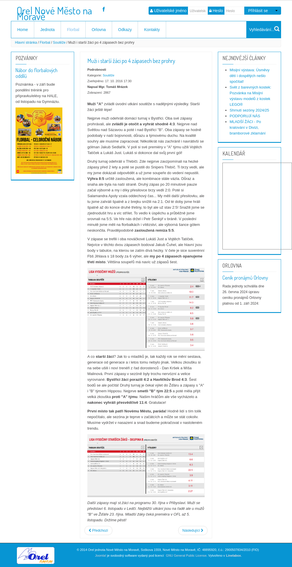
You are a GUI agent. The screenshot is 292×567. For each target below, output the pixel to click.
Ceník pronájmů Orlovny (245, 277)
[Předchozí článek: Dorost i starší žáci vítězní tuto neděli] (98, 530)
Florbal (73, 29)
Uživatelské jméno (170, 10)
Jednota (47, 29)
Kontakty (152, 29)
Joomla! (100, 555)
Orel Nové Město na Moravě (54, 11)
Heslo (218, 10)
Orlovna (99, 29)
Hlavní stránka (26, 43)
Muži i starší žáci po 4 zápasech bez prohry (131, 60)
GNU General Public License (186, 555)
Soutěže (59, 43)
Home (22, 29)
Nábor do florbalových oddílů (36, 73)
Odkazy (125, 29)
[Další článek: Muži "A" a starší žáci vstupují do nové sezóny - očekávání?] (193, 530)
